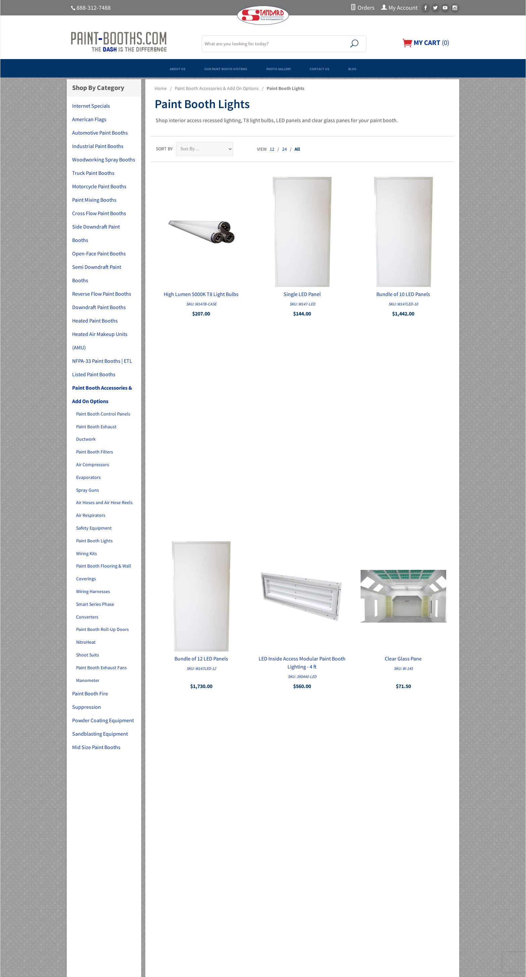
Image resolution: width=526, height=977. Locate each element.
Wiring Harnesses (93, 591)
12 (272, 149)
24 (284, 149)
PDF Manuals (280, 925)
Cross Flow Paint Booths (99, 213)
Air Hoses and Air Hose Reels (104, 502)
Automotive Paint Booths (100, 132)
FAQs (272, 859)
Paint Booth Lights (94, 541)
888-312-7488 (93, 7)
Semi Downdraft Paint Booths (96, 273)
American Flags (89, 119)
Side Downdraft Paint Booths (96, 233)
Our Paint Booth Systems (205, 68)
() (424, 42)
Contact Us (351, 68)
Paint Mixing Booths (94, 199)
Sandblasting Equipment (100, 733)
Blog (402, 68)
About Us (130, 68)
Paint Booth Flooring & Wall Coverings (103, 572)
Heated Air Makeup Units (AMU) (99, 341)
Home (161, 88)
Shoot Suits (87, 655)
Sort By (164, 149)
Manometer (87, 680)
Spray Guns (87, 490)
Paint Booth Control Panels (103, 414)
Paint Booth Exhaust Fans (101, 668)
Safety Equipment (94, 528)
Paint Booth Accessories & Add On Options (217, 88)
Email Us (383, 890)
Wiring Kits (86, 553)
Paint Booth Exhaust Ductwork (96, 433)
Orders (362, 7)
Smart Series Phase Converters (95, 610)
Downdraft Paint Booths (99, 307)
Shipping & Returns (286, 916)
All (297, 149)
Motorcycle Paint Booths (99, 186)
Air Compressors (92, 464)
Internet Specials (91, 105)
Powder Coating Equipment (103, 720)
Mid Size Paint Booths (96, 747)
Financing (276, 869)
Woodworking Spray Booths (103, 159)
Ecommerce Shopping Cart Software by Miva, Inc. (228, 968)
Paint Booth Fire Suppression (90, 700)
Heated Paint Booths (95, 320)
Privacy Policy (281, 906)
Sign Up (395, 791)
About (273, 850)
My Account (399, 7)
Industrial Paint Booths (97, 146)
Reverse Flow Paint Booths (101, 293)
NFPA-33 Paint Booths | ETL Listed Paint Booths (102, 367)
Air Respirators (90, 515)
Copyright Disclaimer (288, 934)
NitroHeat (86, 642)
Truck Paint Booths (93, 172)
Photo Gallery (288, 68)
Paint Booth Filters (94, 452)
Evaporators (88, 477)
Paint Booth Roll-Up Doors (102, 629)
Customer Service (284, 897)
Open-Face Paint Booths (99, 253)
